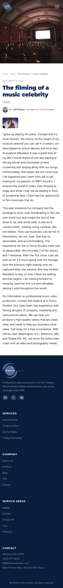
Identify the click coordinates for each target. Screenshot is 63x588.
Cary (5, 525)
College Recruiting (12, 437)
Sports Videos (10, 431)
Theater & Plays (11, 425)
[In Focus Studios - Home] (9, 6)
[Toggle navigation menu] (57, 6)
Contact (7, 484)
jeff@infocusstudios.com (16, 563)
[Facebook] (5, 398)
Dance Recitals (10, 419)
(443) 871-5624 (11, 558)
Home (5, 74)
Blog (13, 74)
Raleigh (6, 507)
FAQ (5, 478)
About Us (8, 460)
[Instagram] (13, 398)
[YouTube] (22, 398)
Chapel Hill (8, 519)
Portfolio (7, 466)
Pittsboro (7, 531)
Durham (7, 513)
